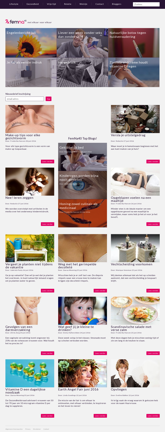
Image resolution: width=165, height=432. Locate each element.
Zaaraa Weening (69, 270)
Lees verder (47, 161)
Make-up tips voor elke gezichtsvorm (22, 136)
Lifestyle (13, 4)
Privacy (27, 429)
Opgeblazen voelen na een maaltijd (131, 199)
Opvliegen (119, 389)
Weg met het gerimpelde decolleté (77, 265)
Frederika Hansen (17, 141)
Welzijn (83, 4)
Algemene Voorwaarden (14, 429)
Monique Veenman (123, 270)
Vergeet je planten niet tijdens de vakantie (29, 265)
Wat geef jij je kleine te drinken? (76, 328)
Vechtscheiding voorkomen (131, 264)
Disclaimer (37, 429)
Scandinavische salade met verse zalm (131, 328)
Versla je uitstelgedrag (128, 135)
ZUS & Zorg (15, 333)
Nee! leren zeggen (19, 197)
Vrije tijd (51, 4)
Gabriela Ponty (16, 270)
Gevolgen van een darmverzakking (18, 328)
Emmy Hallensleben (71, 333)
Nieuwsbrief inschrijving (17, 93)
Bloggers (116, 4)
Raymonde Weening (72, 152)
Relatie (67, 4)
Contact (99, 4)
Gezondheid (33, 4)
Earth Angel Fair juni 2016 (78, 389)
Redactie (14, 204)
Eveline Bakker (122, 395)
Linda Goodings (69, 395)
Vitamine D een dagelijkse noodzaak (25, 390)
